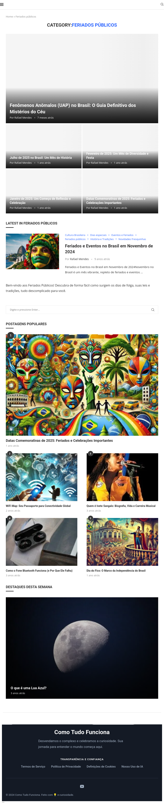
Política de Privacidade (66, 766)
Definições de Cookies (101, 766)
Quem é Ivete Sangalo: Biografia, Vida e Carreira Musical (121, 505)
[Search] (162, 5)
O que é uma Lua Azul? (28, 688)
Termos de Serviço (33, 766)
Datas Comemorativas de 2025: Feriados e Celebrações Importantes (59, 440)
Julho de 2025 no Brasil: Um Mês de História (41, 158)
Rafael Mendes (23, 117)
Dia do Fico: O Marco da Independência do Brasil (116, 570)
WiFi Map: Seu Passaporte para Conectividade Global (38, 505)
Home (9, 16)
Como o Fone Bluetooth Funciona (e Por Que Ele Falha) (39, 570)
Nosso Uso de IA (132, 766)
